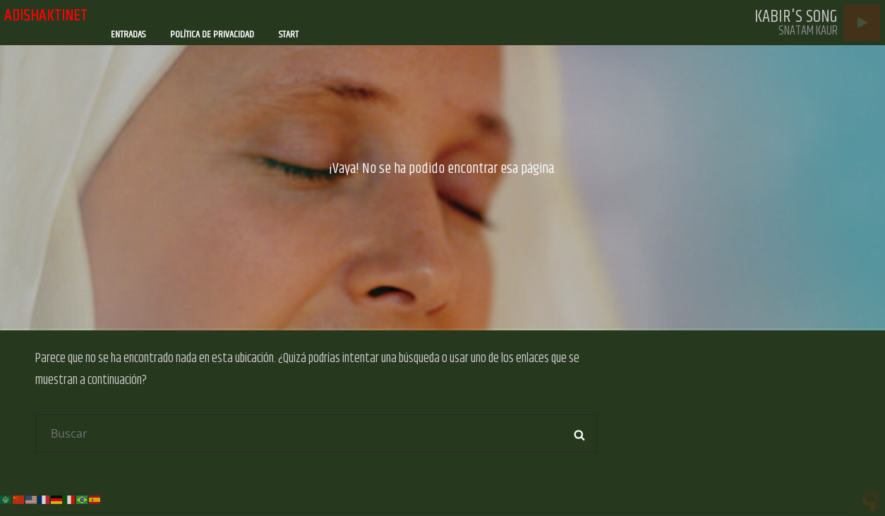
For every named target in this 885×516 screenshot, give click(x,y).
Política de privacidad (212, 34)
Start (289, 34)
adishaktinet (46, 15)
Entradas (128, 34)
